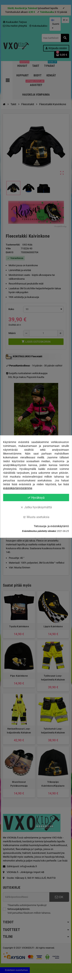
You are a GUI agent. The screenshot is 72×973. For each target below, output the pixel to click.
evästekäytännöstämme (17, 487)
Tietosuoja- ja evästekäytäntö (51, 526)
